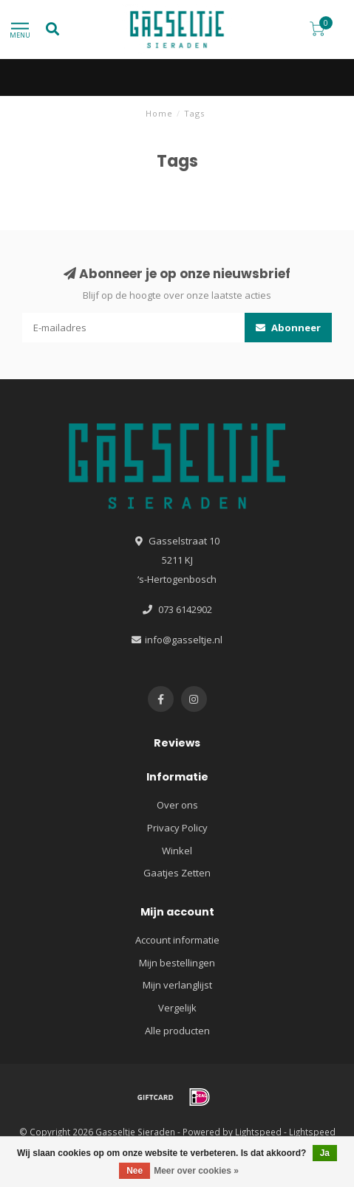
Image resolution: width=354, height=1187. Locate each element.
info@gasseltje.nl (183, 639)
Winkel (177, 850)
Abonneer (288, 327)
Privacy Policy (177, 827)
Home (159, 113)
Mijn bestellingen (177, 962)
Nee (134, 1171)
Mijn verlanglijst (177, 985)
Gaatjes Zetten (177, 872)
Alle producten (177, 1030)
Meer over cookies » (196, 1171)
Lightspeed (258, 1132)
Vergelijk (177, 1007)
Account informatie (177, 940)
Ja (325, 1153)
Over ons (177, 804)
